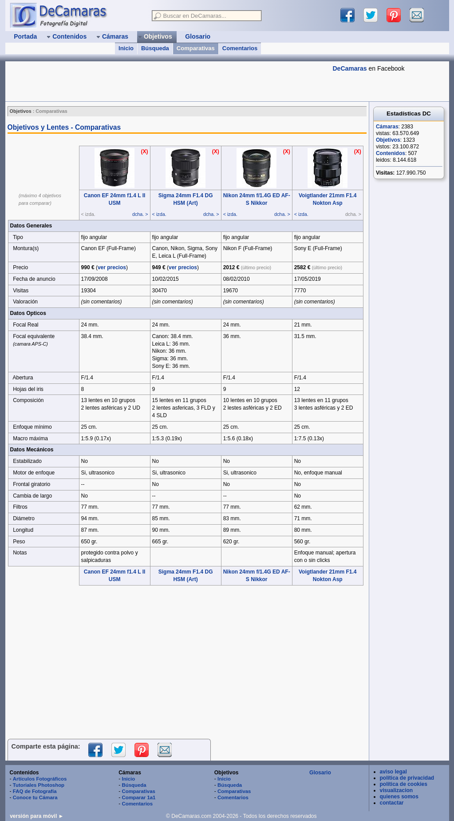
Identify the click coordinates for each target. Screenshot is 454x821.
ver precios (112, 267)
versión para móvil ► (36, 816)
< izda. (159, 214)
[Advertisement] (166, 81)
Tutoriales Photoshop (38, 785)
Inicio (126, 48)
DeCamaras (350, 68)
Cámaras (387, 127)
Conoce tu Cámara (35, 797)
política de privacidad (407, 778)
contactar (392, 803)
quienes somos (399, 796)
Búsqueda (155, 48)
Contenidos (390, 153)
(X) (144, 151)
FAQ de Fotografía (35, 791)
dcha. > (140, 214)
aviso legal (393, 772)
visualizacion (396, 790)
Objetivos (388, 140)
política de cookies (403, 784)
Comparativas (196, 48)
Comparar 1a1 (138, 797)
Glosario (320, 772)
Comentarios (239, 48)
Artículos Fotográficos (40, 778)
